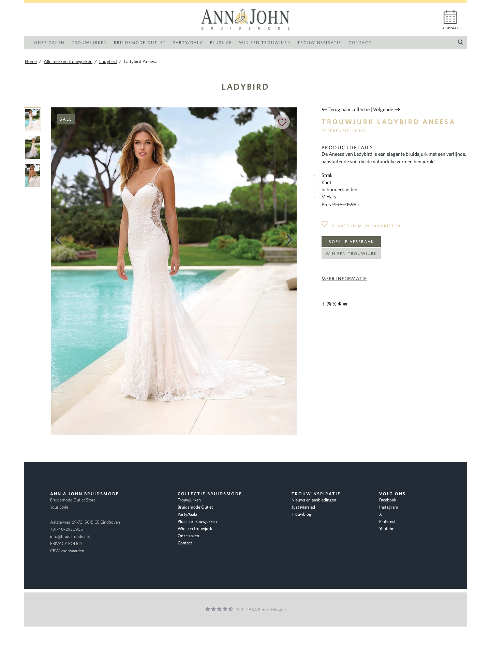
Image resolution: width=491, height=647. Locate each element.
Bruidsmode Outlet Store (72, 499)
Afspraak (450, 28)
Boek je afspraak (351, 241)
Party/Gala (187, 514)
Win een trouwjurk (351, 253)
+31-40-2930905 (66, 529)
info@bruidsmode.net (70, 536)
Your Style (59, 507)
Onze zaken (188, 535)
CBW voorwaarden (67, 550)
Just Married (303, 507)
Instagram (388, 507)
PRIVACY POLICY (66, 543)
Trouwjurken (189, 499)
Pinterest (387, 521)
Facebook (387, 499)
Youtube (386, 528)
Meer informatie (344, 278)
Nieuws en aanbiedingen (314, 499)
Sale (66, 119)
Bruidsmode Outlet (195, 507)
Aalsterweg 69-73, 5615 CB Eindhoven (85, 522)
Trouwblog (301, 514)
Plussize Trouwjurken (197, 521)
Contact (185, 542)
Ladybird (245, 86)
